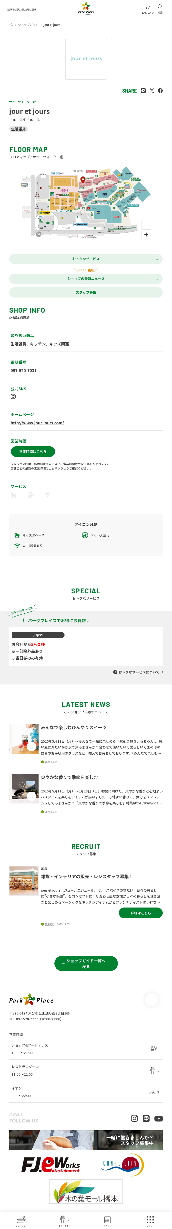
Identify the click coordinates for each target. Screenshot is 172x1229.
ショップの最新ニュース (86, 278)
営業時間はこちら (33, 451)
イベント (107, 1221)
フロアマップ (21, 1221)
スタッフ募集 (86, 292)
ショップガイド (28, 24)
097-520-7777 (27, 1018)
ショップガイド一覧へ (85, 963)
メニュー (150, 1221)
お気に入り (148, 9)
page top (151, 999)
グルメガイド (64, 1221)
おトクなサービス (86, 258)
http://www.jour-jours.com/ (37, 423)
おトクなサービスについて (139, 672)
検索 (160, 9)
